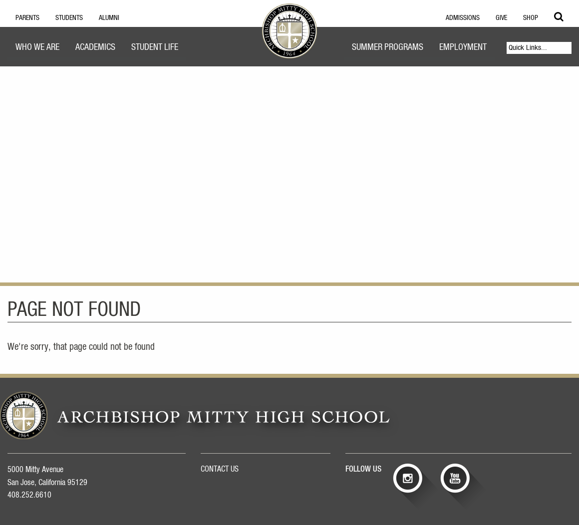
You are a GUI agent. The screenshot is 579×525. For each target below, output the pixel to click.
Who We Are (37, 47)
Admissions (463, 17)
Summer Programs (387, 47)
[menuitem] (37, 48)
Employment (463, 47)
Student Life (154, 47)
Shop (530, 17)
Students (69, 17)
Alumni (109, 17)
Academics (95, 47)
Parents (27, 17)
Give (501, 17)
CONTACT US (220, 469)
